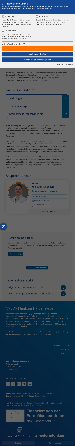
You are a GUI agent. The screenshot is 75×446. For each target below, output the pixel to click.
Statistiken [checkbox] (43, 16)
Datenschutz (61, 64)
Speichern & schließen (37, 54)
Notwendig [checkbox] (9, 16)
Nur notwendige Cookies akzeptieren (37, 60)
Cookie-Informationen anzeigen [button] (13, 44)
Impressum (69, 64)
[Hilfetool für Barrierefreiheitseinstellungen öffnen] (3, 226)
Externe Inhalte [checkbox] (11, 31)
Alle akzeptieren (37, 49)
